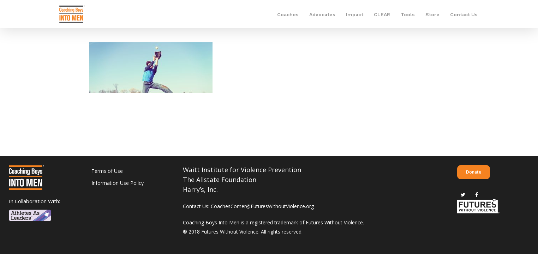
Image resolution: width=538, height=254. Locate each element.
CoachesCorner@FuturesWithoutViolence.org (262, 206)
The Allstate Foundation (219, 179)
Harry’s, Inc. (200, 189)
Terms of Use (107, 171)
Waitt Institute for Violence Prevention (242, 169)
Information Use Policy (117, 183)
